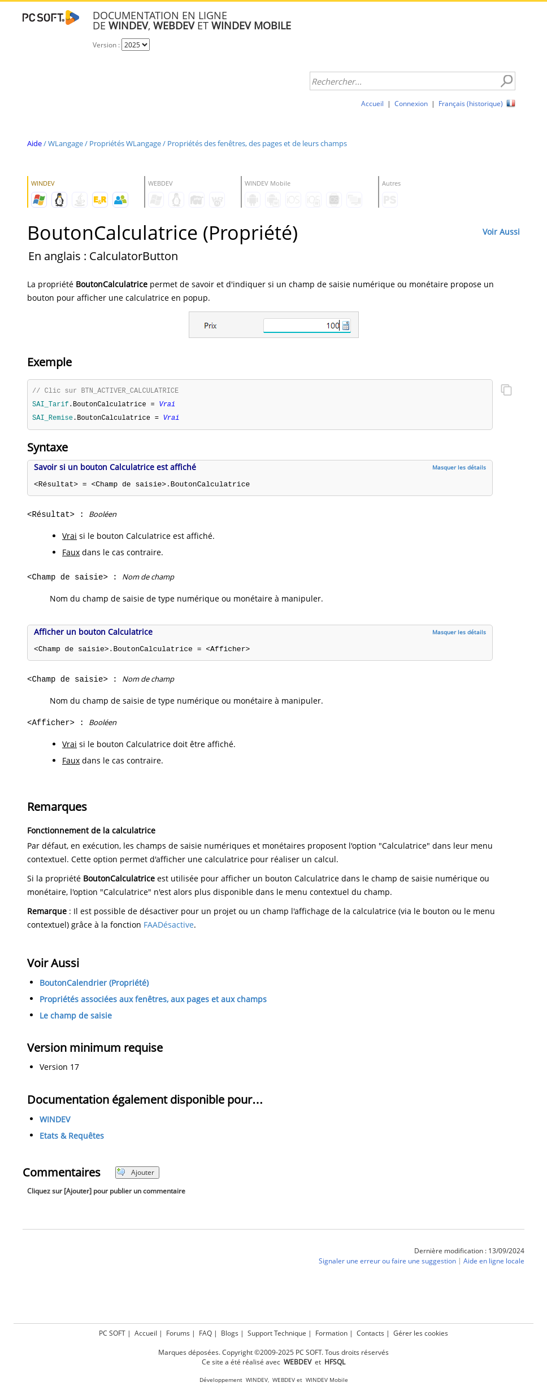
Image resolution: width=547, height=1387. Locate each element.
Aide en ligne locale (493, 1262)
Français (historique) (471, 103)
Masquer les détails (459, 469)
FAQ (205, 1333)
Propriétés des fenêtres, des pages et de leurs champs (257, 143)
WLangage (65, 143)
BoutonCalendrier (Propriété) (94, 984)
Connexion (411, 103)
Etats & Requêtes (72, 1137)
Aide (34, 143)
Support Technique (277, 1333)
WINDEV (55, 1121)
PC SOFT (112, 1333)
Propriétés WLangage (125, 143)
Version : (107, 45)
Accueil (372, 103)
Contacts (370, 1333)
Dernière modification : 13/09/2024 (469, 1252)
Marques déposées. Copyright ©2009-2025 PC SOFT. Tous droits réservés (273, 1352)
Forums (178, 1333)
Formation (331, 1333)
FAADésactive (169, 926)
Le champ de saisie (76, 1017)
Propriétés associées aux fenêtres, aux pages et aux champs (153, 1000)
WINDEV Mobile (327, 1380)
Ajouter (135, 1174)
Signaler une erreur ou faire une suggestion (387, 1262)
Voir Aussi (501, 231)
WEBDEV (283, 1380)
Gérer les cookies (420, 1333)
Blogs (229, 1333)
